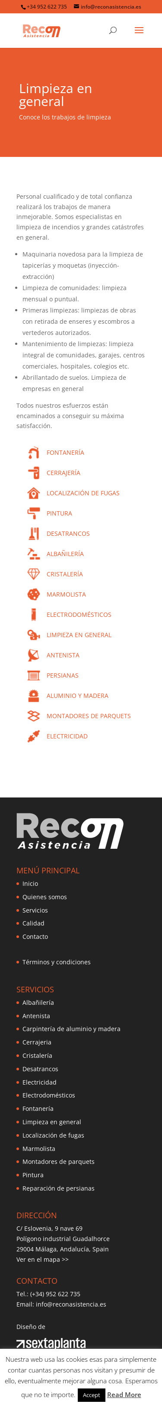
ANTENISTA (63, 655)
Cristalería (37, 1055)
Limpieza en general (51, 1122)
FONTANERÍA (65, 452)
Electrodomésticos (48, 1095)
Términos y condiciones (56, 962)
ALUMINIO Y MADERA (77, 695)
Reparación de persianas (58, 1188)
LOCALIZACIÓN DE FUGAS (83, 493)
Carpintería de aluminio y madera (71, 1029)
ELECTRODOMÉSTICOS (79, 614)
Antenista (36, 1016)
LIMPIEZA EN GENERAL (79, 635)
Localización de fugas (53, 1135)
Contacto (35, 936)
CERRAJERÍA (63, 473)
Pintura (33, 1175)
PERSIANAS (63, 675)
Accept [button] (91, 1395)
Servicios (35, 910)
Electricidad (39, 1082)
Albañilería (38, 1002)
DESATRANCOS (68, 533)
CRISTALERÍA (65, 574)
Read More (124, 1394)
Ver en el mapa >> (42, 1259)
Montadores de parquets (58, 1161)
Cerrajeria (36, 1042)
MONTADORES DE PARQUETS (89, 716)
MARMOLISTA (66, 594)
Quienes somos (44, 897)
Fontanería (38, 1108)
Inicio (30, 883)
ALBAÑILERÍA (65, 554)
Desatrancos (40, 1069)
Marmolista (38, 1148)
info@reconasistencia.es (71, 1304)
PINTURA (59, 513)
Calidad (33, 923)
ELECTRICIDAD (67, 736)
